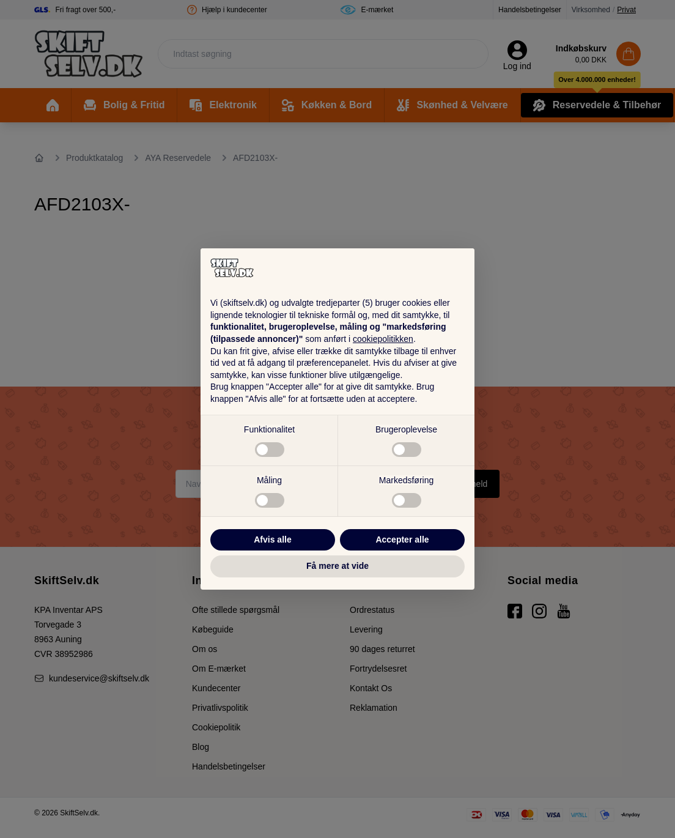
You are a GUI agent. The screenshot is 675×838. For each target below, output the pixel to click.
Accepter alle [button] (402, 539)
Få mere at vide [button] (337, 566)
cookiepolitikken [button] (383, 339)
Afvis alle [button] (272, 539)
